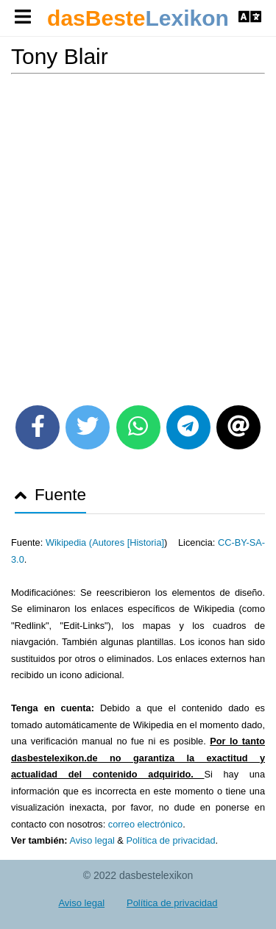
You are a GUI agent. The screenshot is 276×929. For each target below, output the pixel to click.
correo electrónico (145, 824)
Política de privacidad (170, 840)
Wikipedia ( (69, 542)
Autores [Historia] (128, 542)
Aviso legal (91, 840)
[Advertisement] (138, 234)
